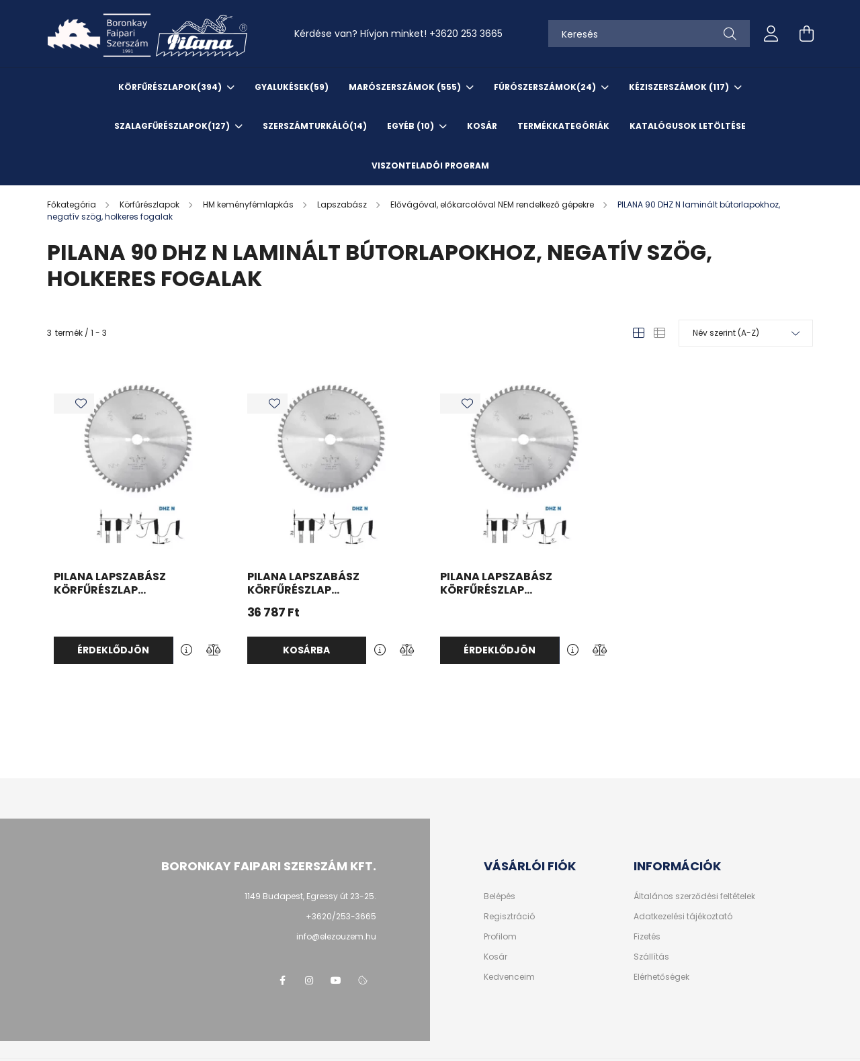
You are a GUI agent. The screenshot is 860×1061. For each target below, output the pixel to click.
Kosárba (306, 650)
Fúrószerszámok (546, 87)
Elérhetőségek (661, 977)
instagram (309, 980)
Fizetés (647, 936)
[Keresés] (649, 33)
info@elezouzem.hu (336, 936)
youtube (335, 980)
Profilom (500, 936)
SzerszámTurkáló (315, 126)
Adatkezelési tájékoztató (683, 916)
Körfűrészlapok (171, 87)
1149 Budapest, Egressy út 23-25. (310, 896)
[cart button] (806, 33)
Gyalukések (292, 87)
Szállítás (651, 957)
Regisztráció (509, 916)
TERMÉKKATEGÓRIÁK (563, 126)
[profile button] (771, 33)
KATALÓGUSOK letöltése (688, 126)
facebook (282, 980)
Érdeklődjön (113, 650)
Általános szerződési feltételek (694, 896)
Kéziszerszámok (680, 87)
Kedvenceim (509, 977)
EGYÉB (411, 126)
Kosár (495, 957)
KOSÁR (482, 126)
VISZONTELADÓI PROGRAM (430, 165)
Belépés (499, 896)
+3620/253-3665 (341, 916)
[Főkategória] (72, 204)
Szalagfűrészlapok (173, 126)
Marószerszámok (406, 87)
